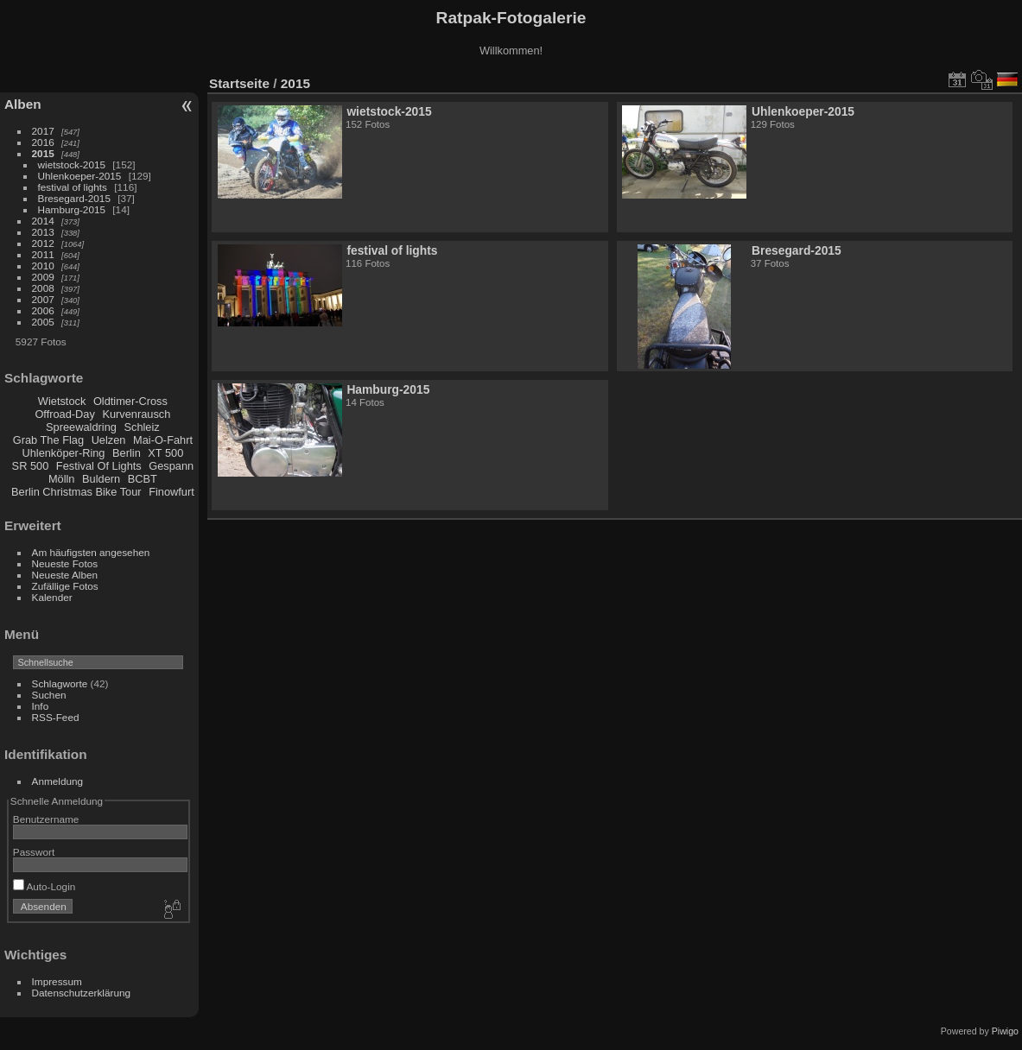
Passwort (33, 851)
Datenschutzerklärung (81, 992)
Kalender (52, 597)
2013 (43, 231)
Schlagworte (60, 683)
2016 (43, 142)
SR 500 (30, 465)
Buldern (101, 478)
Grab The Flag (48, 439)
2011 (43, 254)
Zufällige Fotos (65, 585)
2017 (43, 130)
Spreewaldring (81, 427)
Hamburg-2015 (71, 209)
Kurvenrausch (136, 414)
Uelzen (109, 439)
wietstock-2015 (71, 164)
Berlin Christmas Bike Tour (76, 491)
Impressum (57, 981)
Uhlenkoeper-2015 (80, 175)
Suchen (49, 694)
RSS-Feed (55, 717)
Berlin (126, 452)
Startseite (239, 83)
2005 (43, 321)
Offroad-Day (64, 414)
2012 (43, 243)
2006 (43, 310)
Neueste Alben (65, 574)
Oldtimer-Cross (130, 401)
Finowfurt (171, 491)
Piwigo (1005, 1031)
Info (40, 706)
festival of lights (72, 187)
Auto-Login (44, 886)
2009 (43, 276)
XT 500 (165, 452)
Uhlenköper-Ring (63, 452)
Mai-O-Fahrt (163, 439)
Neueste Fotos (65, 563)
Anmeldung (58, 781)
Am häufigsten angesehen (91, 552)
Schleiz (141, 427)
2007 (43, 299)
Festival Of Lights (99, 465)
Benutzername (46, 819)
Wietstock (62, 401)
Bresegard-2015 (74, 198)
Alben (22, 104)
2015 (43, 153)
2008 (43, 288)
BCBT (142, 478)
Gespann (171, 465)
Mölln (61, 478)
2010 (43, 265)
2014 (43, 220)
